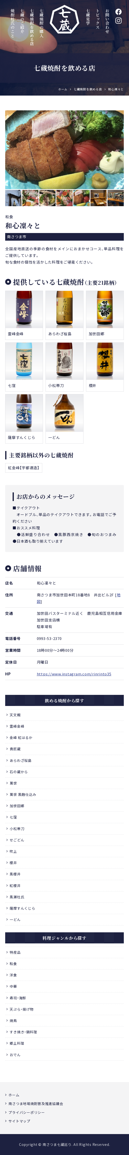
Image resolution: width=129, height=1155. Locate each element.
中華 (13, 986)
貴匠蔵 (15, 748)
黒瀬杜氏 (17, 896)
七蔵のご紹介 (22, 21)
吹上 (13, 851)
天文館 (15, 714)
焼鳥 (13, 1020)
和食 (13, 963)
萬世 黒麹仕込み (23, 794)
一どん (15, 919)
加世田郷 (17, 805)
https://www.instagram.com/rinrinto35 (74, 674)
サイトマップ (19, 1121)
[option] (64, 149)
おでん (15, 1054)
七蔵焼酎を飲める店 (32, 27)
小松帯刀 (17, 828)
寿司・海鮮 (18, 997)
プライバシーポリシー (26, 1112)
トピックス (98, 19)
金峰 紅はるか (21, 737)
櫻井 (13, 862)
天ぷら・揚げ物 (21, 1009)
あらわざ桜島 (21, 760)
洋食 (13, 974)
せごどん (17, 839)
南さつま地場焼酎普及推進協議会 (35, 1103)
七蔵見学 (88, 17)
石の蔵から (19, 771)
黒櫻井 (15, 873)
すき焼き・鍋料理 (23, 1031)
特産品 (15, 952)
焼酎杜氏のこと (13, 23)
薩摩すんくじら (22, 908)
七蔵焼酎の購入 (41, 23)
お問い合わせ (107, 21)
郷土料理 (17, 1043)
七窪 (13, 817)
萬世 (13, 783)
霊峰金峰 (17, 726)
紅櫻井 (15, 885)
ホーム (13, 1094)
